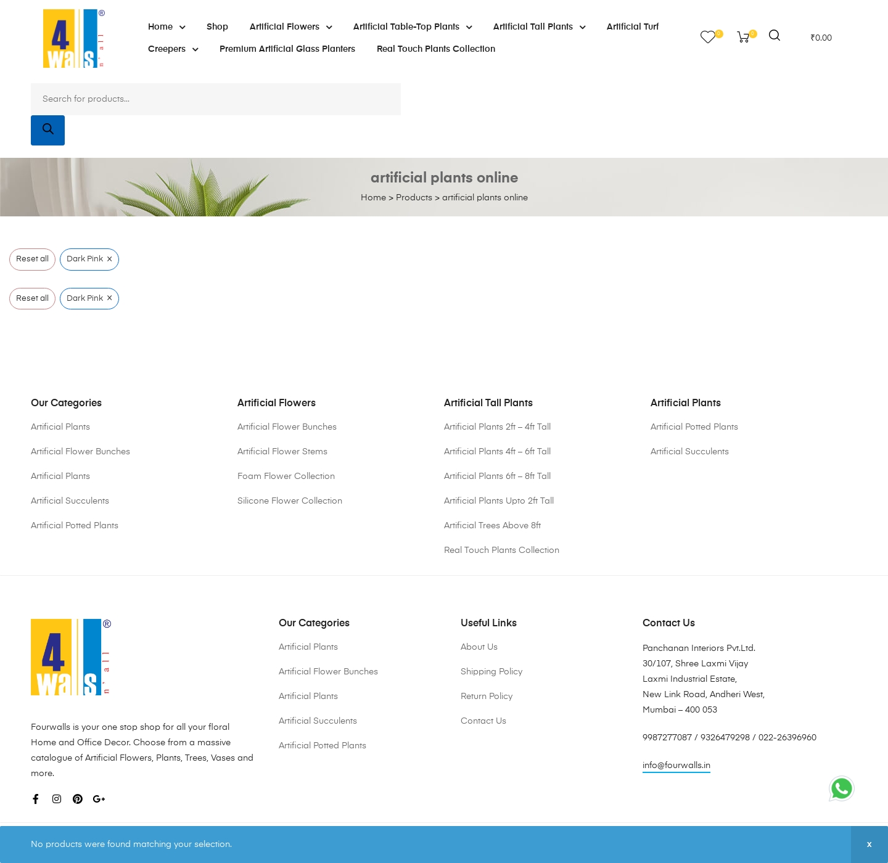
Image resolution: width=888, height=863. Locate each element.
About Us (479, 647)
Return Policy (486, 696)
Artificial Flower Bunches (80, 452)
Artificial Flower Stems (282, 452)
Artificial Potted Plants (74, 525)
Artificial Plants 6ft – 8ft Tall (497, 476)
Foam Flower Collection (286, 476)
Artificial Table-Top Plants (412, 27)
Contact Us (483, 721)
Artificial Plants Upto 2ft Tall (499, 501)
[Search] (48, 130)
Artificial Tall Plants (539, 27)
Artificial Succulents (70, 501)
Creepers (173, 49)
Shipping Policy (491, 672)
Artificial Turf (633, 27)
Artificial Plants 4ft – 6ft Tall (497, 452)
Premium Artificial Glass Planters (287, 49)
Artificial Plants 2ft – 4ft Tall (497, 427)
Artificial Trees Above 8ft (492, 525)
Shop (217, 27)
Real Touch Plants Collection (436, 49)
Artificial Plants (60, 427)
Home (166, 27)
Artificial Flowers (291, 27)
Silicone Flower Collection (289, 501)
